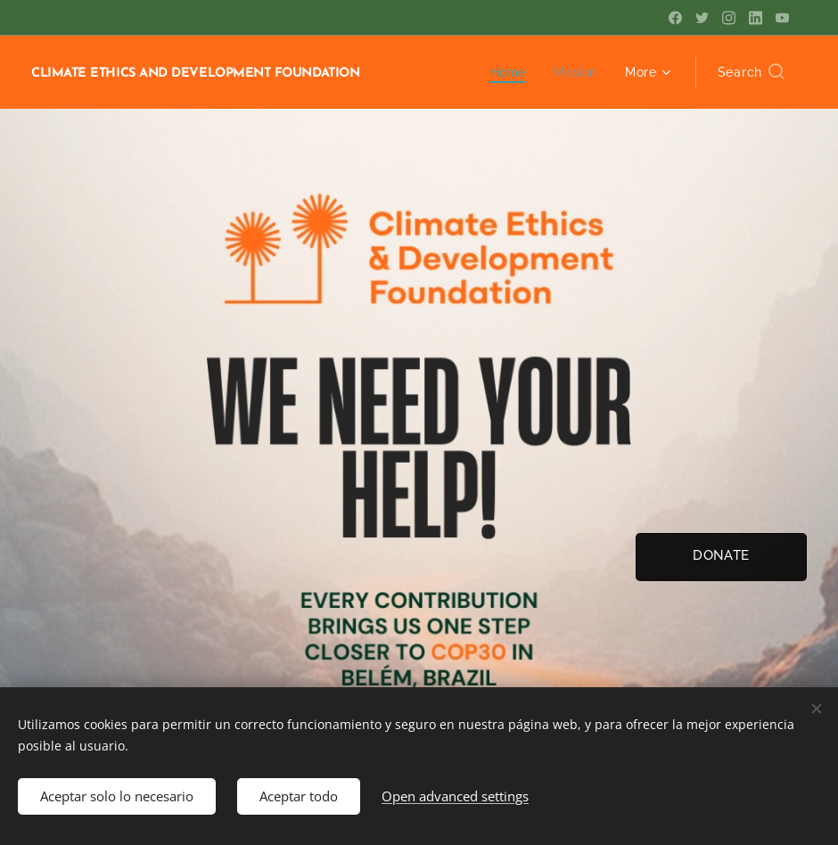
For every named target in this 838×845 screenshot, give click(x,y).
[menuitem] (507, 72)
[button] (751, 72)
